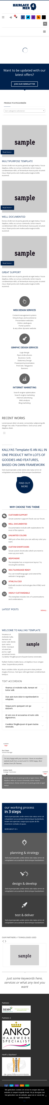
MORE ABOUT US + (11, 829)
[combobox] (24, 111)
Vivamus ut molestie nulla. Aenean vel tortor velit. (21, 688)
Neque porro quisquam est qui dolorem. (18, 707)
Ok (24, 1101)
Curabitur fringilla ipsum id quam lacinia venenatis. (21, 725)
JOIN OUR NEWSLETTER (24, 84)
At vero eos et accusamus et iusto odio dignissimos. (22, 716)
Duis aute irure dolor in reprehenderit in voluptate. (22, 698)
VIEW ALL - (44, 610)
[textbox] (24, 111)
